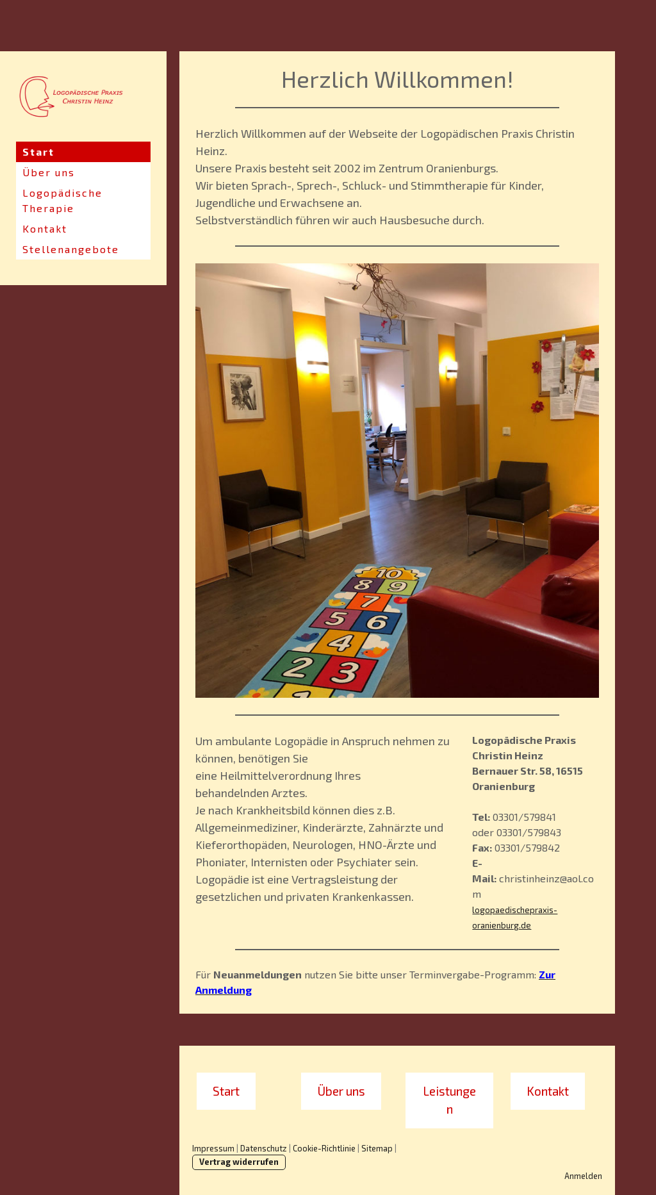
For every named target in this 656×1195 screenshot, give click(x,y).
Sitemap (377, 1148)
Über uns (48, 172)
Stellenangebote (70, 249)
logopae (488, 910)
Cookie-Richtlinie (324, 1148)
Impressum (213, 1148)
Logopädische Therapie (62, 200)
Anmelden (583, 1176)
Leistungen (449, 1100)
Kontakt (44, 228)
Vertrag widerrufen (239, 1162)
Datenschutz (263, 1148)
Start (38, 151)
